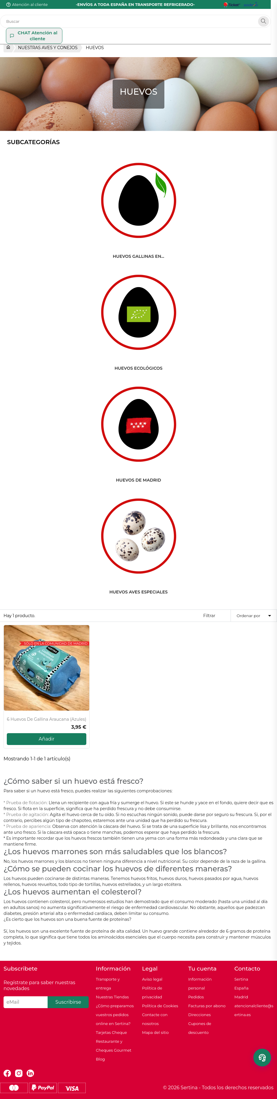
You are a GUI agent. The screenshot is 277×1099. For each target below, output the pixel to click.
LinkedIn (30, 1073)
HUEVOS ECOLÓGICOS (138, 368)
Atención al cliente (30, 4)
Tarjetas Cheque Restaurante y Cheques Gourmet (113, 1041)
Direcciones (199, 1014)
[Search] (269, 21)
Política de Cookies (160, 1005)
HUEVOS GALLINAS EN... (138, 256)
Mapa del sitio (155, 1032)
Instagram (18, 1073)
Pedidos (196, 997)
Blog (100, 1059)
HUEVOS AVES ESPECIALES (138, 592)
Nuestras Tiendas (112, 997)
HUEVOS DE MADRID (138, 480)
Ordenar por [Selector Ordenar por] (255, 616)
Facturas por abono (207, 1005)
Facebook (7, 1073)
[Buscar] (138, 21)
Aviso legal (152, 979)
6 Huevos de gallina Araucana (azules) (46, 719)
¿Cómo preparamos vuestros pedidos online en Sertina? (115, 1014)
